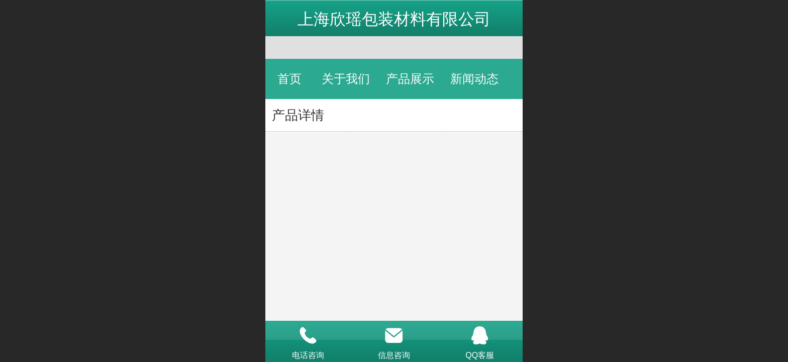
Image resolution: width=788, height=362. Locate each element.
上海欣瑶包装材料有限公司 (394, 19)
